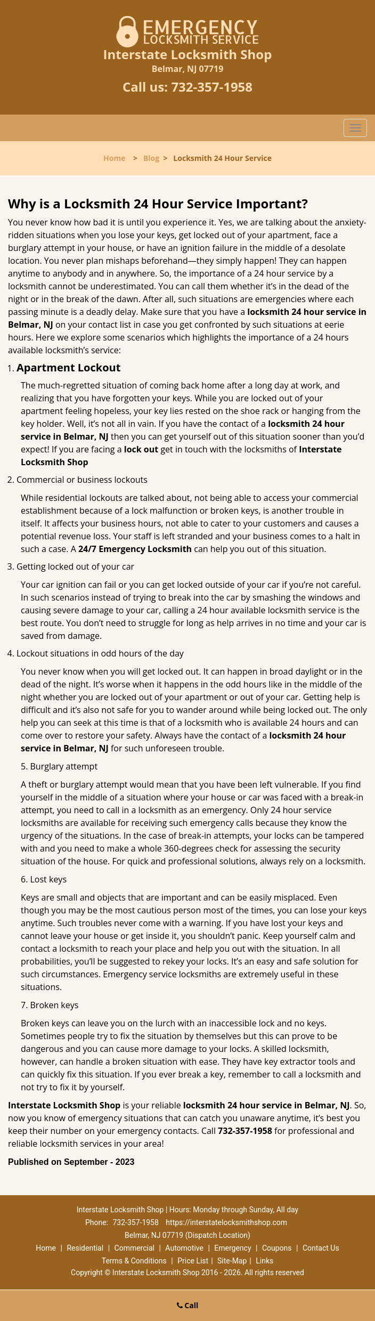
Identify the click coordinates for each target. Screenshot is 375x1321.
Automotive (184, 1248)
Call (188, 1305)
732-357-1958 (211, 86)
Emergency (232, 1248)
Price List (192, 1261)
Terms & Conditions (134, 1261)
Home (114, 158)
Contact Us (321, 1248)
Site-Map (232, 1261)
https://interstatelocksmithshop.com (226, 1222)
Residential (85, 1248)
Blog (151, 158)
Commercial (134, 1248)
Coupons (277, 1248)
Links (264, 1261)
